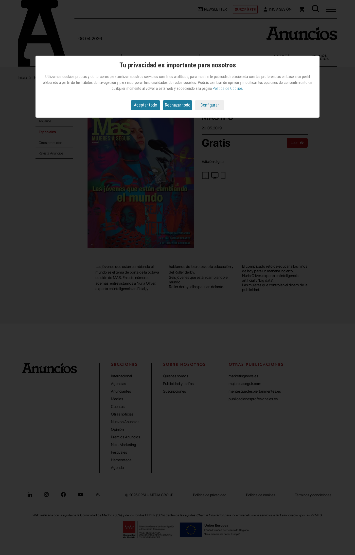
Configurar (209, 105)
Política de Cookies (228, 88)
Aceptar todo (145, 105)
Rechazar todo (177, 105)
